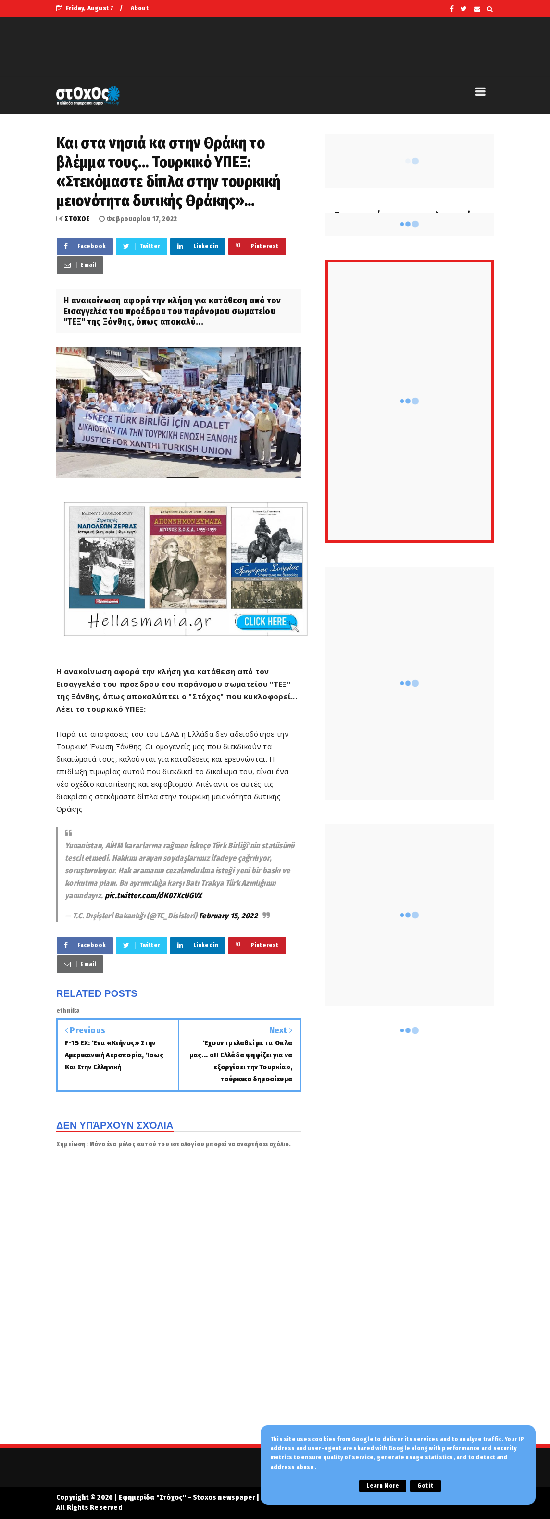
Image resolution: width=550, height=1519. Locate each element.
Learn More (382, 1485)
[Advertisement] (275, 1358)
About (140, 8)
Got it (425, 1485)
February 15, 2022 (228, 915)
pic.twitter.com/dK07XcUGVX (153, 895)
